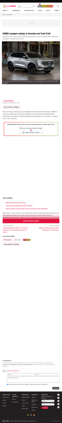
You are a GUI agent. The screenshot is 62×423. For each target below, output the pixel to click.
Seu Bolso (34, 404)
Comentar (55, 388)
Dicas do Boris (9, 14)
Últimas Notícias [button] (29, 10)
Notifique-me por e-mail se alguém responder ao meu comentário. (27, 384)
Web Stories (34, 407)
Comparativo (15, 402)
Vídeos (23, 406)
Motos (23, 400)
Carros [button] (5, 10)
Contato (4, 403)
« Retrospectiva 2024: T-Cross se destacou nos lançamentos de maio (15, 230)
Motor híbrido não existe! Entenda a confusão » (49, 229)
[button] (33, 6)
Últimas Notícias (7, 239)
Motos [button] (48, 10)
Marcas (14, 399)
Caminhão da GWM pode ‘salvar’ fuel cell (19, 206)
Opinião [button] (56, 10)
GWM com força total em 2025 (16, 203)
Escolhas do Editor (34, 400)
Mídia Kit (5, 406)
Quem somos (6, 397)
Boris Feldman (9, 101)
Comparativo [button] (16, 10)
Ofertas (33, 410)
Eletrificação (25, 408)
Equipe (4, 400)
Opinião (33, 397)
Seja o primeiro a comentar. (11, 107)
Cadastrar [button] (45, 407)
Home (4, 14)
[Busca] (24, 6)
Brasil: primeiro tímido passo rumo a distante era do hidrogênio (27, 208)
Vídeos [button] (40, 10)
